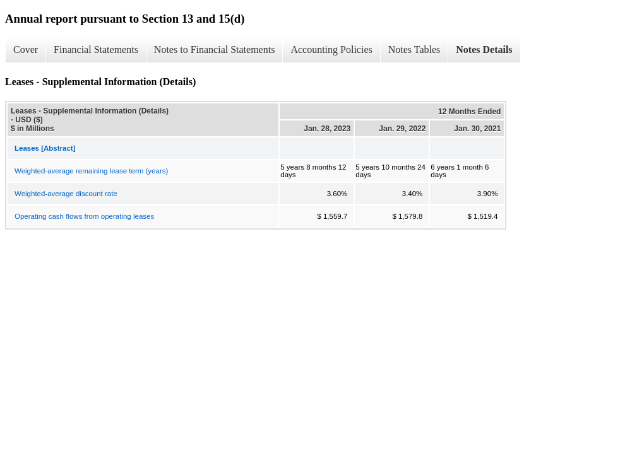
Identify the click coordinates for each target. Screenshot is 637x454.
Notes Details (484, 49)
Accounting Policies (331, 49)
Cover (25, 49)
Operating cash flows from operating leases (84, 216)
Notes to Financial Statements (214, 49)
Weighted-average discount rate (66, 193)
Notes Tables (414, 49)
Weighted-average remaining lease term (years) (91, 171)
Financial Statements (96, 49)
